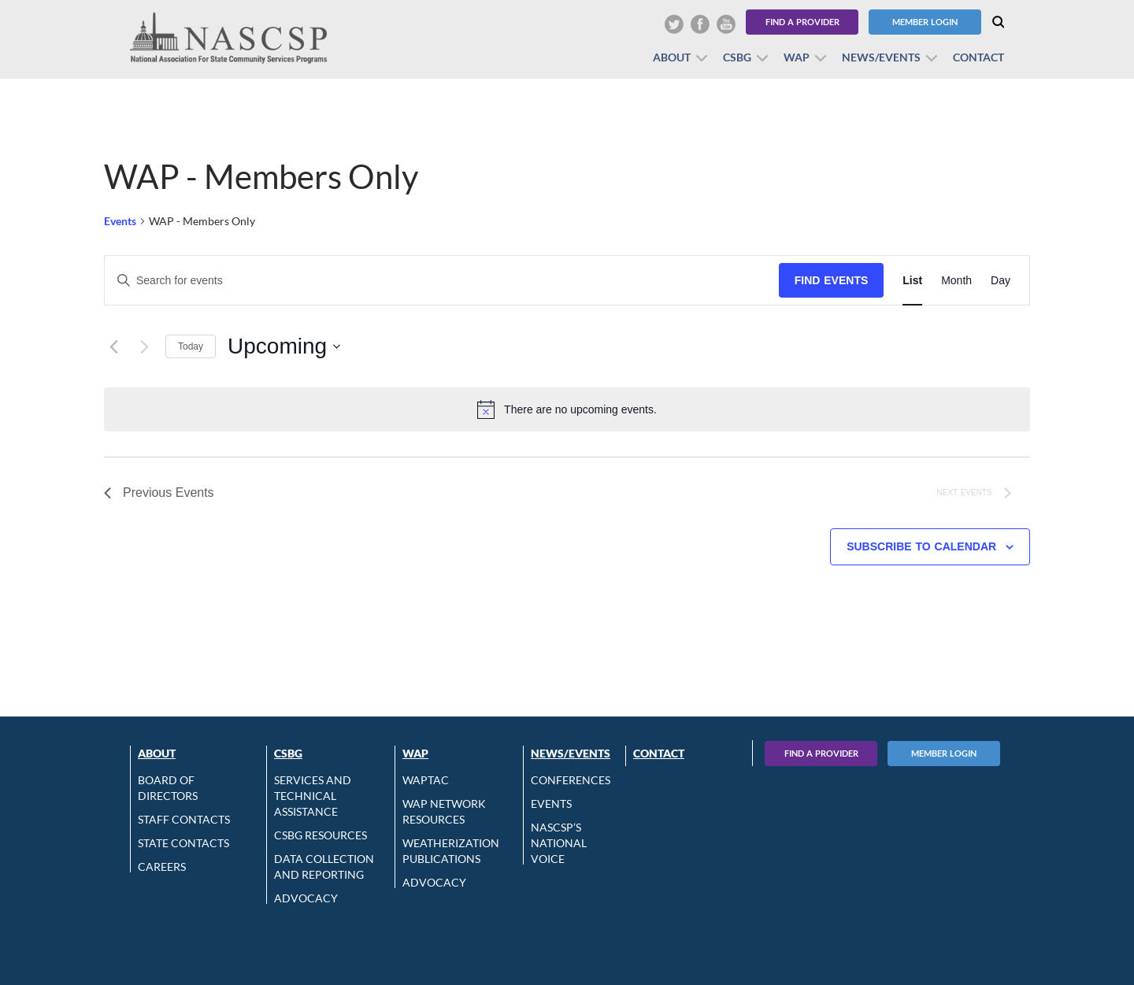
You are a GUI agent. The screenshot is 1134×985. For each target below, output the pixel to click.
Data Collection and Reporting (324, 866)
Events (120, 221)
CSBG (737, 57)
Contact (978, 57)
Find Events (832, 280)
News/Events (881, 57)
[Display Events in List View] (912, 280)
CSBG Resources (320, 835)
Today (190, 346)
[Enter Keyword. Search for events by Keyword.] (442, 280)
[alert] (567, 409)
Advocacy (306, 898)
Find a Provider (802, 22)
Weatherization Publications (450, 850)
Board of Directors (168, 787)
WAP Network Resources (444, 811)
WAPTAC (425, 780)
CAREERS (162, 866)
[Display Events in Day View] (1000, 280)
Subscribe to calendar (921, 546)
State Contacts (183, 843)
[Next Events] (144, 346)
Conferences (570, 780)
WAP (797, 57)
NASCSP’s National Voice (559, 842)
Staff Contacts (184, 819)
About (672, 57)
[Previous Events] (113, 346)
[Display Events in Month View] (956, 280)
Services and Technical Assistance (312, 795)
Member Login (925, 22)
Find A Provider (821, 753)
